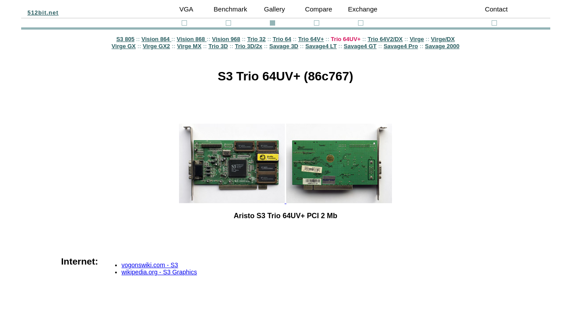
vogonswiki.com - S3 (150, 265)
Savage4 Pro (401, 46)
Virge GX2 (156, 46)
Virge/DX (443, 39)
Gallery (274, 9)
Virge (417, 39)
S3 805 (125, 39)
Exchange (362, 9)
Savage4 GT (360, 46)
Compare (318, 9)
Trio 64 (281, 39)
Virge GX (124, 46)
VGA (186, 9)
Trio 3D (218, 46)
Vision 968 (226, 39)
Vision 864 (157, 39)
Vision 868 (192, 39)
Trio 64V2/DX (385, 39)
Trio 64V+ (311, 39)
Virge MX (189, 46)
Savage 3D (284, 46)
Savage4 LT (320, 46)
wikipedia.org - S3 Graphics (159, 272)
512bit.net (43, 12)
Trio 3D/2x (248, 46)
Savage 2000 (442, 46)
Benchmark (230, 9)
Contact (496, 9)
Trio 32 (256, 39)
